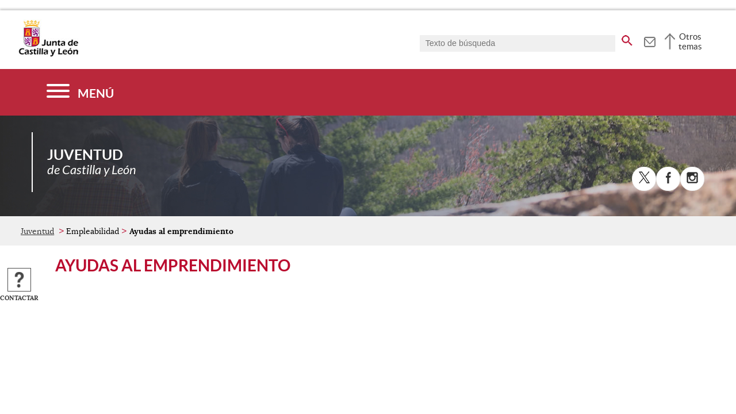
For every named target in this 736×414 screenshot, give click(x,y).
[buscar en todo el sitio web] (627, 38)
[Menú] (80, 92)
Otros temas (690, 41)
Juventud (37, 231)
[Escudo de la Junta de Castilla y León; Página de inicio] (48, 54)
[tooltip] (649, 40)
